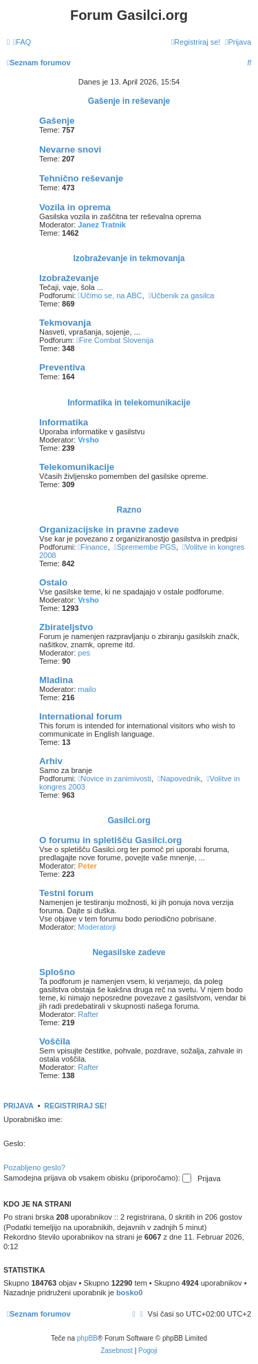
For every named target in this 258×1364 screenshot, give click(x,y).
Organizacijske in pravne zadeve (109, 529)
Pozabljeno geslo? (34, 1167)
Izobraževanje (69, 278)
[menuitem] (22, 42)
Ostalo (53, 582)
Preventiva (62, 367)
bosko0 (129, 1292)
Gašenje (56, 120)
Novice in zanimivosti (114, 778)
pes (84, 653)
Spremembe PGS (145, 547)
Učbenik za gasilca (182, 295)
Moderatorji (97, 927)
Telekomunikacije (76, 467)
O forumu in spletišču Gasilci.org (110, 840)
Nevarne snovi (70, 149)
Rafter (88, 1014)
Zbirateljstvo (66, 627)
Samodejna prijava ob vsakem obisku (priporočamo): (97, 1178)
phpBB (87, 1338)
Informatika (63, 422)
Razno (129, 510)
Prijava (18, 1106)
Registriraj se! (75, 1106)
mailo (87, 689)
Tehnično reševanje (81, 178)
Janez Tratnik (102, 225)
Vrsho (88, 440)
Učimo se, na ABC (110, 295)
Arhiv (51, 761)
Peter (87, 866)
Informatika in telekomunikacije (129, 402)
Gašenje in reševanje (129, 101)
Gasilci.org (128, 820)
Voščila (54, 1041)
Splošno (57, 972)
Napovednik (179, 778)
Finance (92, 547)
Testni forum (66, 893)
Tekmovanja (65, 322)
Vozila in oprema (75, 207)
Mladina (56, 680)
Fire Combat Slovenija (114, 340)
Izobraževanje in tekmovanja (128, 258)
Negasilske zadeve (128, 952)
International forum (80, 716)
